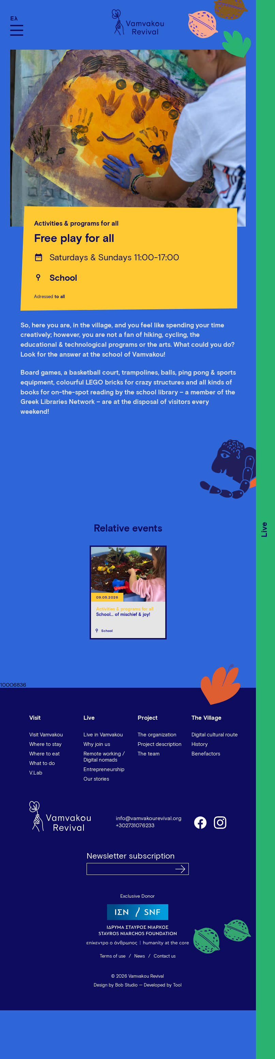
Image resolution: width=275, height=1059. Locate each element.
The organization (157, 734)
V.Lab (35, 773)
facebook (200, 822)
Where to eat (44, 753)
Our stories (96, 779)
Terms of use (112, 956)
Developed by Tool (163, 985)
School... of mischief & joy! (123, 615)
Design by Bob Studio (116, 985)
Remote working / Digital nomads (104, 757)
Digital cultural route (215, 734)
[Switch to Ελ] (16, 18)
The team (148, 753)
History (200, 744)
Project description (160, 744)
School (63, 278)
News (139, 956)
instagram (220, 822)
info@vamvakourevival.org (148, 818)
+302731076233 (135, 825)
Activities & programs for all (76, 224)
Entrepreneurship (103, 769)
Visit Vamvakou (46, 734)
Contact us (164, 956)
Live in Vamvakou (103, 734)
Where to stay (45, 744)
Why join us (96, 744)
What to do (42, 763)
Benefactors (206, 753)
